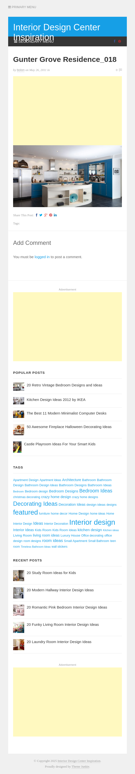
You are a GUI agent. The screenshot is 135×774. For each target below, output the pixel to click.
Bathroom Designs (73, 485)
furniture (44, 513)
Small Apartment (75, 541)
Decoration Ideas (72, 504)
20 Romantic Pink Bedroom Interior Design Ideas (67, 607)
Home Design (79, 513)
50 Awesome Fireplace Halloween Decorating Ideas (69, 427)
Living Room (22, 535)
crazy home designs (85, 497)
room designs (32, 541)
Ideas (38, 523)
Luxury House (70, 535)
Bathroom (89, 480)
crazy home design (56, 497)
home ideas (97, 513)
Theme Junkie (80, 766)
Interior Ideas (23, 530)
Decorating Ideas (35, 503)
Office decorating (92, 535)
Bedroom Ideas (95, 490)
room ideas (52, 540)
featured (25, 512)
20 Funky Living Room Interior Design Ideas (63, 624)
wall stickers (60, 546)
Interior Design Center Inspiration (56, 32)
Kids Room (43, 530)
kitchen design (90, 530)
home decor (59, 513)
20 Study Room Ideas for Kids (51, 573)
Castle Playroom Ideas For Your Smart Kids (59, 444)
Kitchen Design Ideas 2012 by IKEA (56, 399)
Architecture (71, 480)
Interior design (92, 522)
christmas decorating (26, 497)
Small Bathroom (98, 541)
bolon (20, 70)
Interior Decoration (56, 523)
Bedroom (18, 491)
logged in (42, 257)
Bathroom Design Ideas (41, 485)
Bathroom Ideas (100, 485)
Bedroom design (36, 491)
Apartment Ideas (50, 480)
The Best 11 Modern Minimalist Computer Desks (67, 413)
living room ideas (46, 535)
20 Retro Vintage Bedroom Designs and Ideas (64, 385)
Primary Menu (22, 7)
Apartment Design (26, 480)
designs (112, 504)
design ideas (96, 504)
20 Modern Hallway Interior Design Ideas (60, 590)
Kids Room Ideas (64, 530)
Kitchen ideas (111, 530)
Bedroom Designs (63, 491)
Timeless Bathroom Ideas (35, 546)
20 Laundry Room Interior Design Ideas (59, 642)
